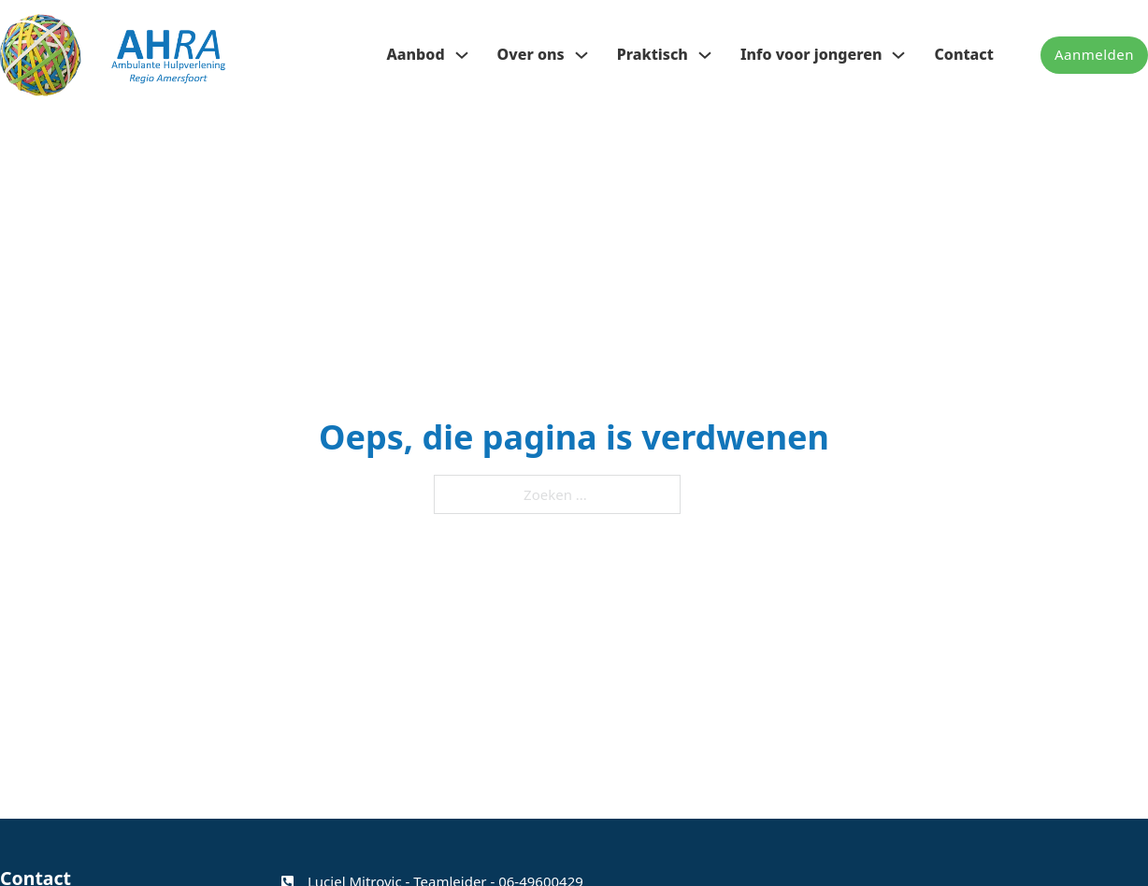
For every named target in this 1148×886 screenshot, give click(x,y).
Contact (963, 54)
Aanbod (415, 54)
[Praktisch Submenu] (704, 55)
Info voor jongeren (811, 54)
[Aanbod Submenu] (461, 55)
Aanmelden (1094, 54)
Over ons (531, 54)
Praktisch (652, 54)
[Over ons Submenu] (581, 55)
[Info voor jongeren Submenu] (898, 55)
